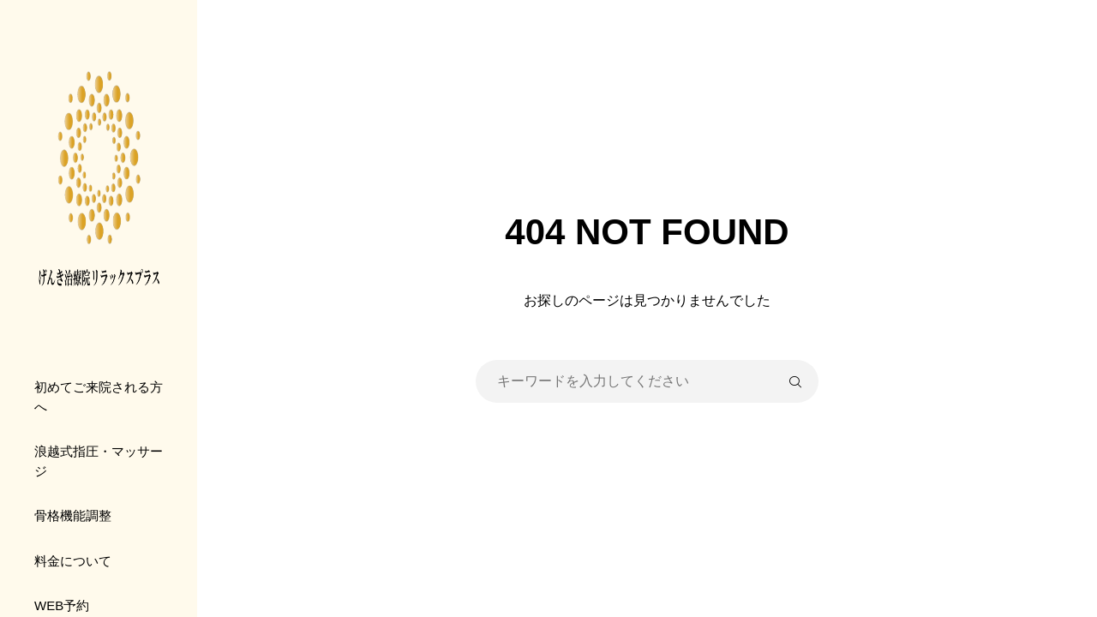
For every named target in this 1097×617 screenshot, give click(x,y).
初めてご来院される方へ (98, 397)
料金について (72, 561)
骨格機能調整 (72, 515)
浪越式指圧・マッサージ (98, 461)
